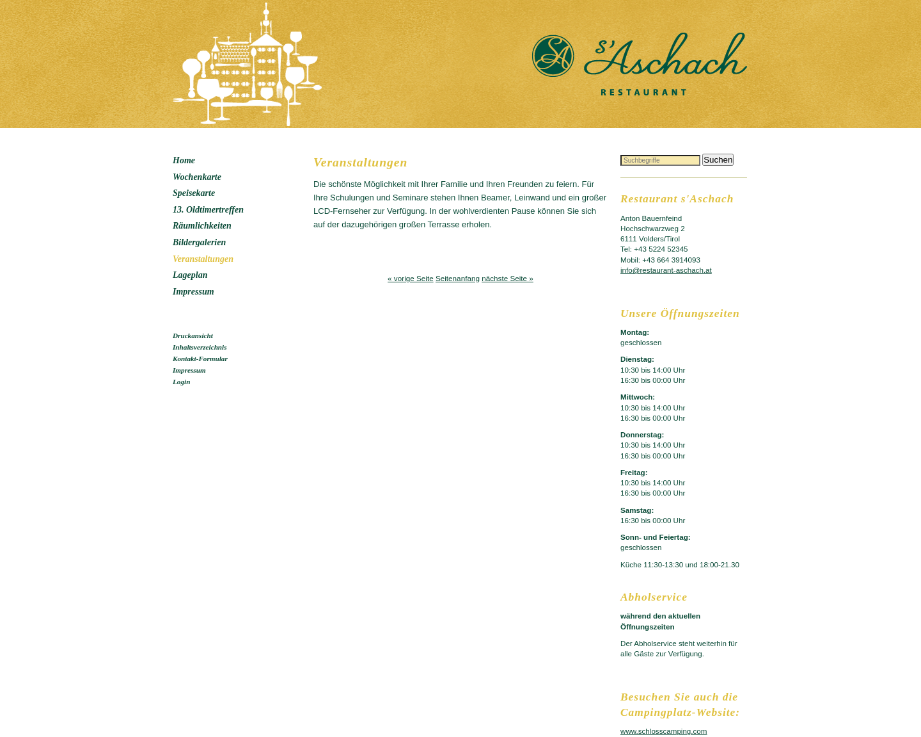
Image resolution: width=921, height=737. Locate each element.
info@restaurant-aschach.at (666, 270)
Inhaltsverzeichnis (200, 347)
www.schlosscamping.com (663, 731)
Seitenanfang (458, 278)
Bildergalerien (199, 242)
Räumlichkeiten (202, 226)
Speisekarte (194, 193)
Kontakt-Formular (200, 358)
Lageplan (190, 275)
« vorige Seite (411, 278)
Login (181, 381)
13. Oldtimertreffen (208, 210)
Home (184, 160)
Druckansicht (193, 335)
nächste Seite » (507, 278)
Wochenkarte (197, 177)
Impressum (193, 291)
